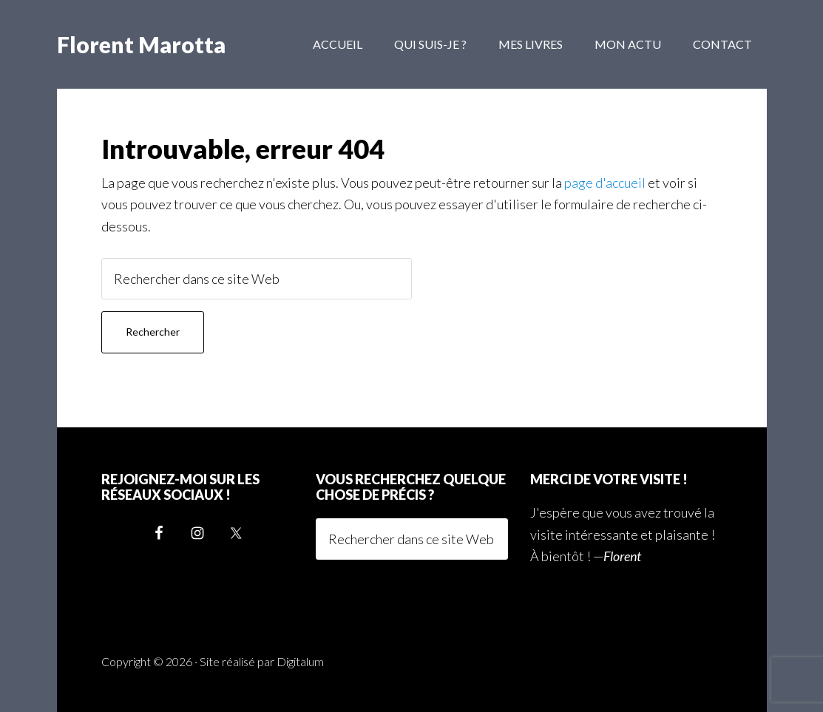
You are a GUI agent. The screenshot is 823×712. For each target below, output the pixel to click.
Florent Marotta (141, 44)
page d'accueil (605, 182)
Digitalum (300, 661)
